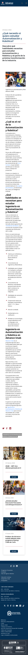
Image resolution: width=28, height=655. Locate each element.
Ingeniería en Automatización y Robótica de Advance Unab (14, 414)
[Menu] (26, 3)
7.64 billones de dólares (12, 231)
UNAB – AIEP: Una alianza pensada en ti (13, 472)
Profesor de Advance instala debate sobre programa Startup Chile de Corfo (12, 545)
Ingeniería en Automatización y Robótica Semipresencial (12, 435)
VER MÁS (14, 482)
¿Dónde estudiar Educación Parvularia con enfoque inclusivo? (13, 508)
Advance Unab (10, 346)
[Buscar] (22, 3)
